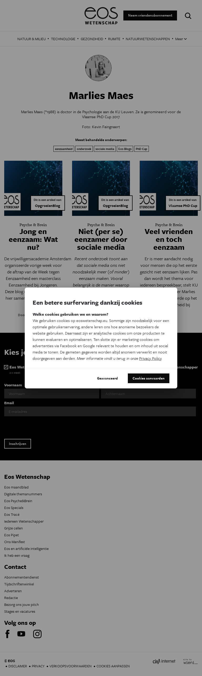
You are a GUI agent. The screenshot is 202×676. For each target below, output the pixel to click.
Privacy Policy (150, 358)
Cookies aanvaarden (149, 378)
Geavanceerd (107, 378)
